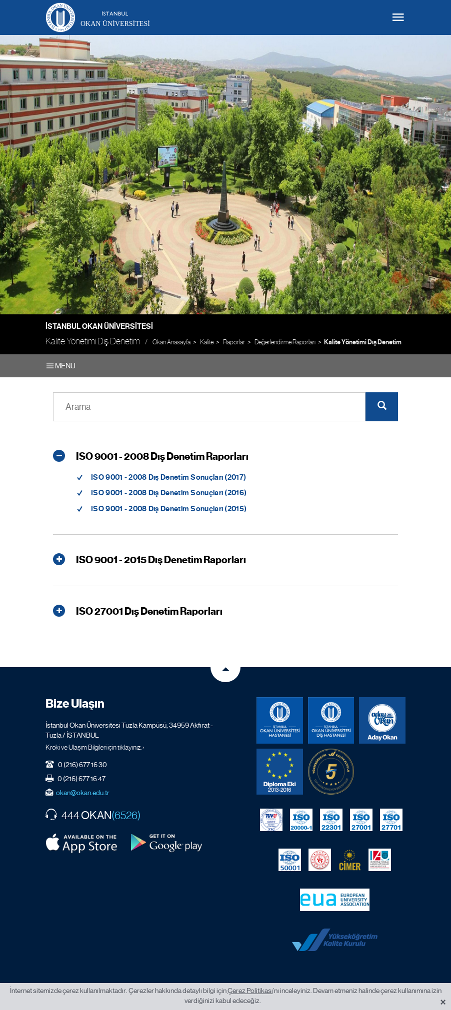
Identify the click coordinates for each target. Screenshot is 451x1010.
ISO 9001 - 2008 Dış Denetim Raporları (150, 456)
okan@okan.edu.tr (83, 793)
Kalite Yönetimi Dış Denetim (363, 342)
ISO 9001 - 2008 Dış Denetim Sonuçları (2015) (168, 508)
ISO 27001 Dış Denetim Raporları (137, 611)
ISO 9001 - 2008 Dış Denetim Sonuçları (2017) (168, 477)
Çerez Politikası (250, 991)
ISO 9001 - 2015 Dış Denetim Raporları (149, 560)
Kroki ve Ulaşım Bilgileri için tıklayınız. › (95, 747)
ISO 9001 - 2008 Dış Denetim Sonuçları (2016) (168, 492)
